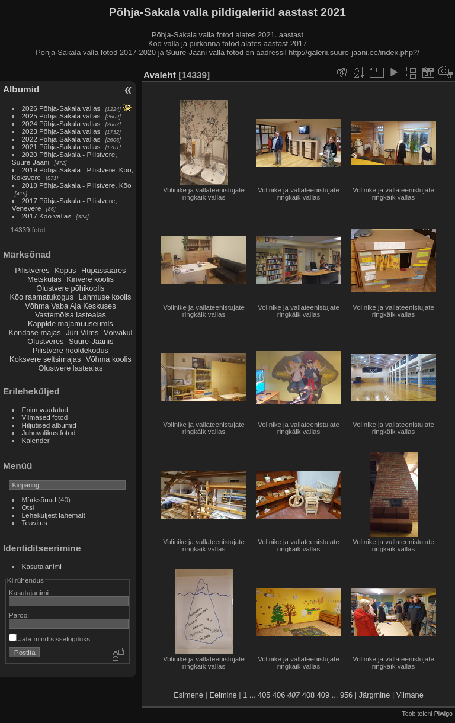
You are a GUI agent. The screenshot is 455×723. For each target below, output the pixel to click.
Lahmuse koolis (104, 297)
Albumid (21, 89)
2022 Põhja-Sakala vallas (61, 139)
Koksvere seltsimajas (45, 359)
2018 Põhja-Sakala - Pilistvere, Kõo (77, 185)
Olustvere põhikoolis (70, 288)
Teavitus (34, 522)
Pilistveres (32, 270)
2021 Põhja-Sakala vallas (61, 146)
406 (279, 694)
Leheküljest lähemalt (53, 515)
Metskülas (44, 279)
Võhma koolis (109, 359)
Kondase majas (34, 332)
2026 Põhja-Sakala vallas (61, 108)
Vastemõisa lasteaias (70, 314)
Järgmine (374, 694)
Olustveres (45, 341)
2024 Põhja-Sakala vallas (61, 123)
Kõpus (65, 270)
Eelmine (222, 694)
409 (323, 694)
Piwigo (443, 713)
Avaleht (159, 75)
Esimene (188, 694)
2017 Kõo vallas (47, 216)
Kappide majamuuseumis (70, 323)
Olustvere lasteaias (70, 368)
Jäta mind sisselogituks (49, 638)
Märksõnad (39, 499)
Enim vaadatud (45, 409)
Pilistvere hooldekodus (70, 350)
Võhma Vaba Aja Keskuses (70, 305)
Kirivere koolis (90, 279)
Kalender (36, 440)
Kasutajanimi (42, 566)
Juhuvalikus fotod (49, 432)
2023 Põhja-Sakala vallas (61, 131)
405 (264, 694)
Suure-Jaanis (91, 341)
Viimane (410, 694)
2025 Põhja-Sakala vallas (61, 116)
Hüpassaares (103, 270)
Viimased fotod (45, 417)
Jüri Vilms (82, 332)
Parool (19, 615)
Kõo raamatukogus (41, 297)
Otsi (28, 507)
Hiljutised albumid (49, 425)
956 (346, 694)
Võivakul (118, 332)
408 (308, 694)
